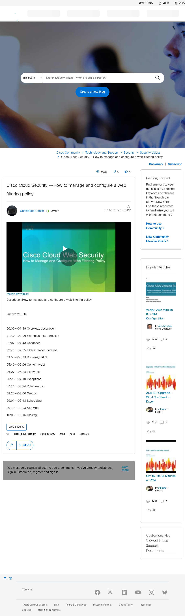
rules (72, 434)
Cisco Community (68, 152)
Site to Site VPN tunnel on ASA (161, 478)
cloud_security (47, 434)
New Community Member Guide (157, 239)
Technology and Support (101, 152)
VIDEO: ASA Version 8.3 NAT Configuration (159, 314)
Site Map (26, 610)
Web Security (16, 427)
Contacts (27, 590)
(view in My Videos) (18, 294)
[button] (11, 445)
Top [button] (9, 578)
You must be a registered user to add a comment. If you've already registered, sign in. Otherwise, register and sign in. (59, 470)
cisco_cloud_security (25, 434)
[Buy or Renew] (146, 3)
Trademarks (145, 605)
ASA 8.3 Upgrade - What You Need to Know (159, 397)
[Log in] (164, 3)
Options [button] (126, 207)
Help (56, 605)
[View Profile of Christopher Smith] (32, 211)
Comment (125, 468)
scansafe (84, 434)
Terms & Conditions (76, 605)
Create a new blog (92, 91)
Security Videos (150, 152)
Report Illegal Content (49, 610)
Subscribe (175, 164)
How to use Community (154, 226)
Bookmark (156, 164)
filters (62, 434)
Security (129, 152)
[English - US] (180, 3)
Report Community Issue (34, 605)
